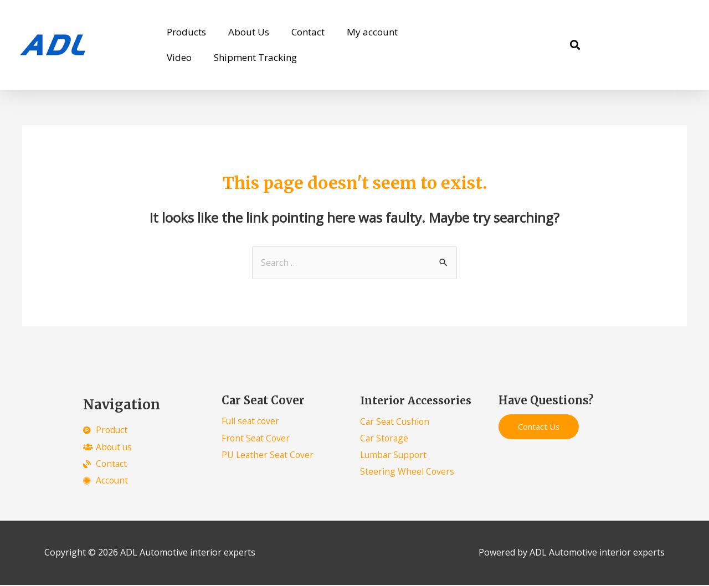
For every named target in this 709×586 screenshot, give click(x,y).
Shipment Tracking (255, 57)
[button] (575, 45)
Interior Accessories (419, 401)
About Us (248, 31)
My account (372, 31)
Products (186, 31)
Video (179, 57)
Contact (308, 31)
